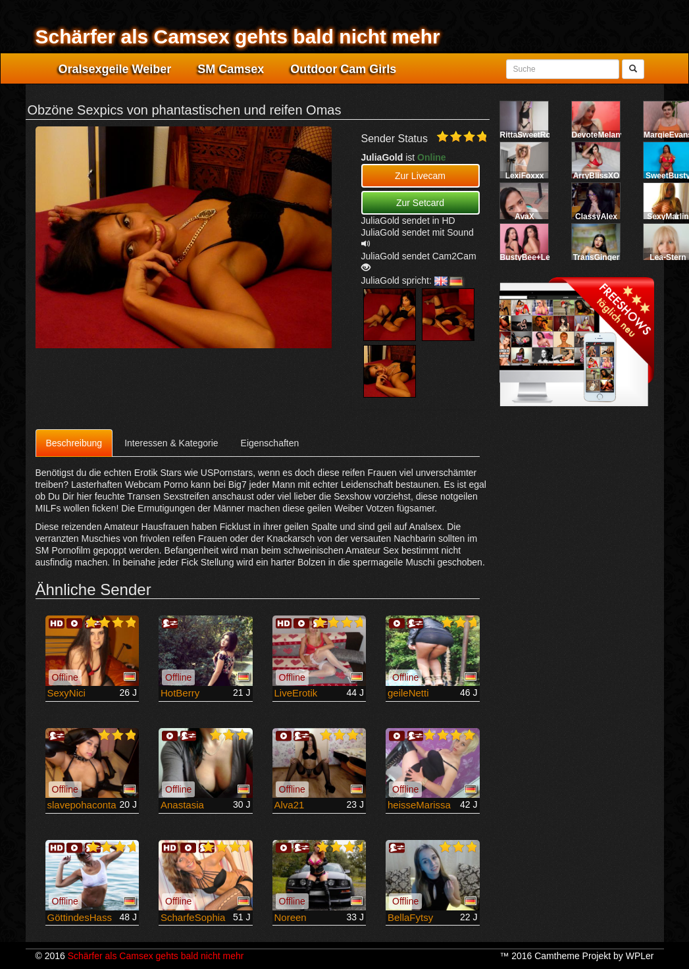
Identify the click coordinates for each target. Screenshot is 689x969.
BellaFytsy (410, 917)
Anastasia (182, 804)
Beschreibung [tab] (74, 443)
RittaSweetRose (530, 135)
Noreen (290, 917)
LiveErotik (296, 692)
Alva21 (289, 804)
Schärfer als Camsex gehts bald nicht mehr (238, 36)
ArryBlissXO (596, 175)
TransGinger (596, 257)
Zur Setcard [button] (420, 202)
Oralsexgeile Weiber (115, 69)
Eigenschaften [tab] (270, 443)
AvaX (524, 216)
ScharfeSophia (193, 917)
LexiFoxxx (524, 175)
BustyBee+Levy (529, 257)
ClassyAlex (596, 216)
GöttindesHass (79, 917)
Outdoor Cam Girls (343, 69)
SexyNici (66, 692)
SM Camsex (230, 69)
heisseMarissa (419, 804)
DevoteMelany (598, 135)
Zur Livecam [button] (420, 175)
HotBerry (180, 692)
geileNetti (408, 692)
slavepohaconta (81, 804)
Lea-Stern (668, 257)
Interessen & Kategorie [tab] (171, 443)
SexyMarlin (667, 216)
